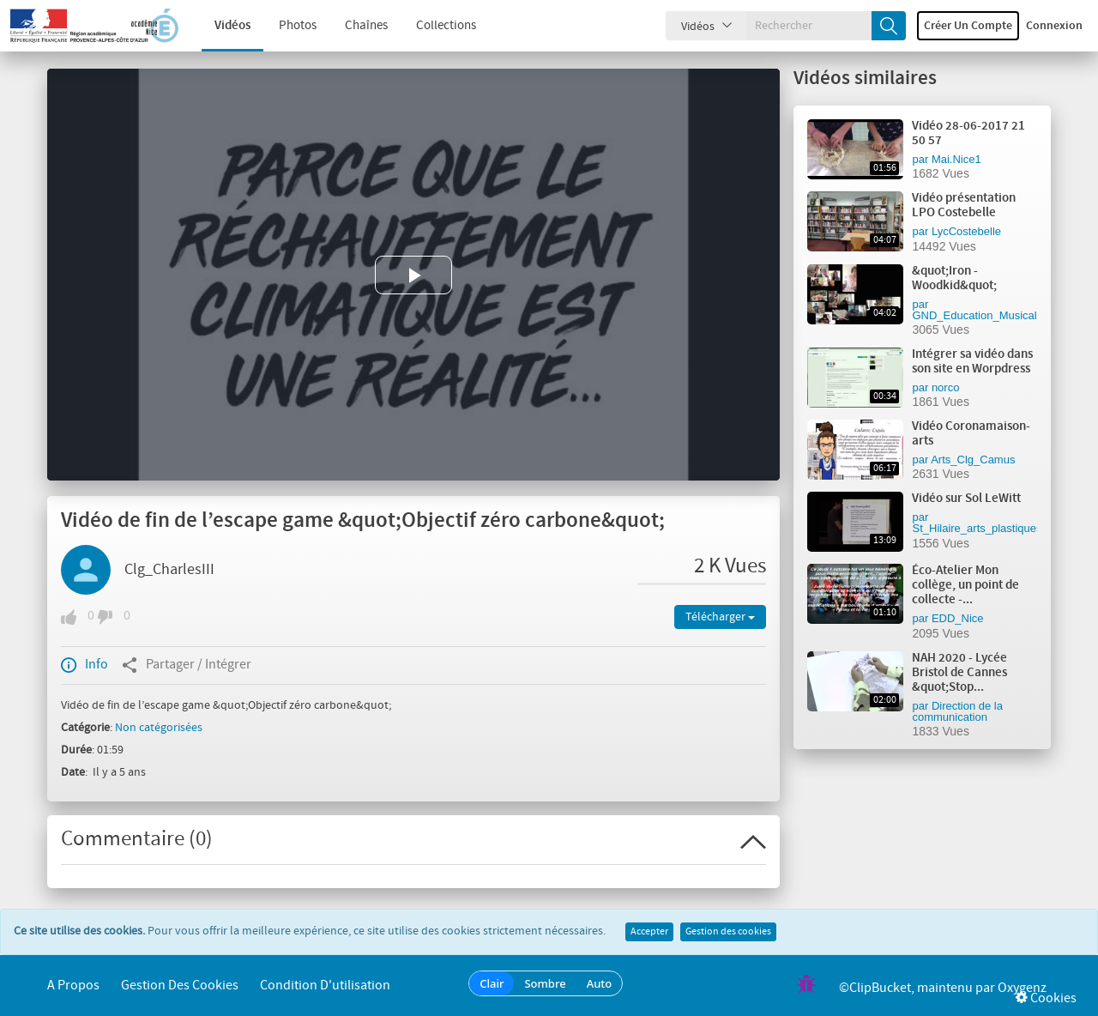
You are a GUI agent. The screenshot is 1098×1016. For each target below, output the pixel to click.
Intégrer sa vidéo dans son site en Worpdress (972, 362)
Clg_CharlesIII (169, 569)
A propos (73, 986)
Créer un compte (968, 25)
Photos (285, 25)
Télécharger (720, 617)
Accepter (649, 932)
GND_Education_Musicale (977, 315)
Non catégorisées (158, 727)
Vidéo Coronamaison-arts (971, 434)
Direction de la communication (957, 711)
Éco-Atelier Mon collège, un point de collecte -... (965, 585)
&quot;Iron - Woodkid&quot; (954, 278)
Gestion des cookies (728, 932)
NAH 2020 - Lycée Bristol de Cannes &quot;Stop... (959, 673)
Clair (492, 983)
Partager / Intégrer (186, 665)
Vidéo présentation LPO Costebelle (964, 205)
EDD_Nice (958, 618)
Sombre (544, 983)
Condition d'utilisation (325, 986)
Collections (433, 25)
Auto (599, 983)
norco (946, 387)
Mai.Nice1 (956, 159)
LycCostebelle (966, 231)
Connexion (1054, 25)
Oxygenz (1022, 988)
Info (84, 665)
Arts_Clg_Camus (973, 459)
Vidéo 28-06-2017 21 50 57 (968, 133)
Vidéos (220, 25)
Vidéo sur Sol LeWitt (966, 498)
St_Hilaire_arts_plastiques (976, 528)
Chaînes (353, 25)
